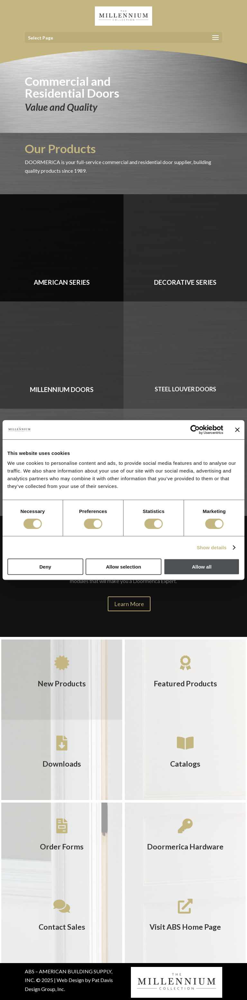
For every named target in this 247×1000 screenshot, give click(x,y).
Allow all (202, 567)
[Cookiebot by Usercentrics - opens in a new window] (195, 429)
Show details (212, 547)
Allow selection (123, 567)
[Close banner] (237, 429)
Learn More (129, 603)
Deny (45, 567)
